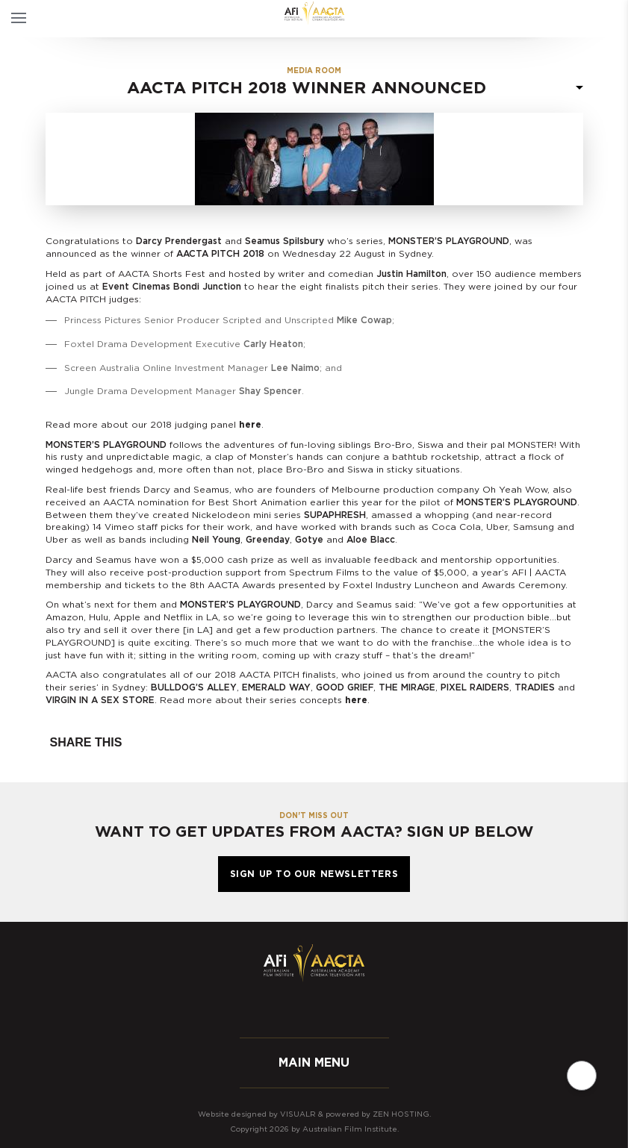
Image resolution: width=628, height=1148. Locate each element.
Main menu (314, 1063)
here (250, 424)
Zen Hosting (401, 1114)
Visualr (298, 1114)
